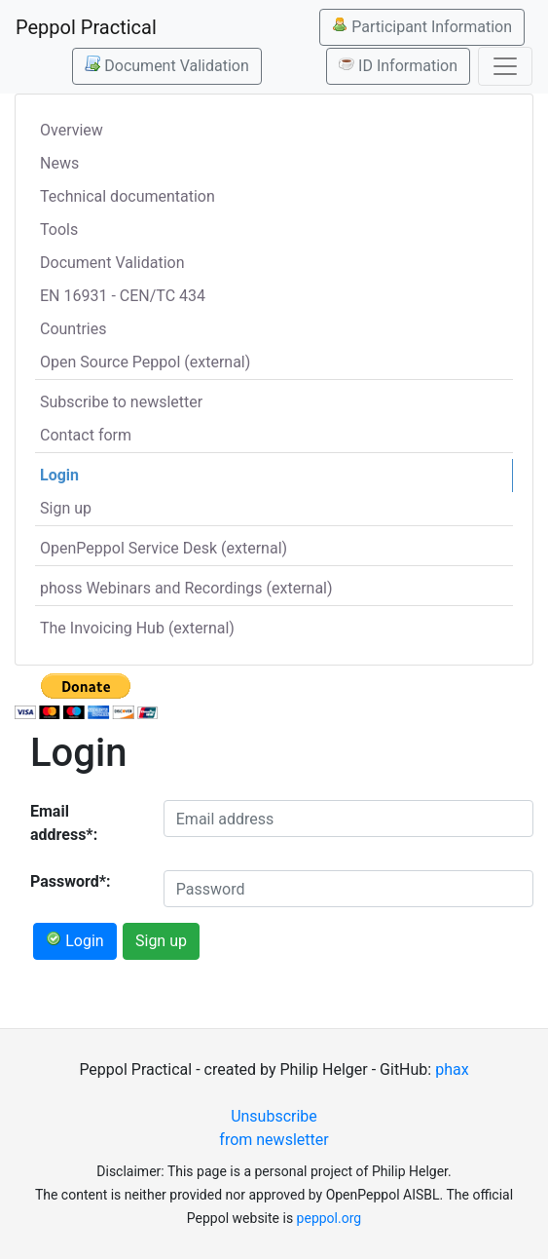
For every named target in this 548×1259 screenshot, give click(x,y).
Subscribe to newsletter (121, 402)
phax (451, 1069)
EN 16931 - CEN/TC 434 (122, 295)
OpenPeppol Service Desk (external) (163, 548)
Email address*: (63, 823)
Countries (73, 329)
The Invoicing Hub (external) (137, 628)
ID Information (398, 65)
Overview (71, 130)
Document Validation (166, 65)
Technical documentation (127, 196)
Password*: (70, 881)
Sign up (65, 508)
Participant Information (422, 26)
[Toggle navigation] (505, 66)
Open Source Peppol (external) (145, 362)
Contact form (85, 435)
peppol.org (329, 1218)
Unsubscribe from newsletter (273, 1128)
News (59, 163)
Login (59, 475)
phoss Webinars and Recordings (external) (186, 588)
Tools (59, 229)
